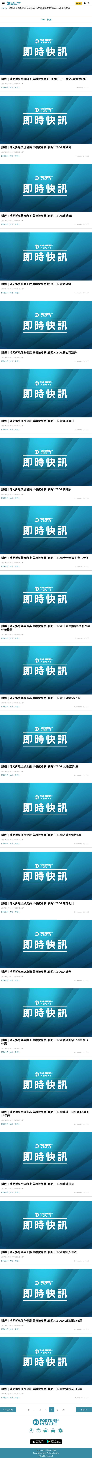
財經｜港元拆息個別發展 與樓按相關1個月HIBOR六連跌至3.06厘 (41, 1389)
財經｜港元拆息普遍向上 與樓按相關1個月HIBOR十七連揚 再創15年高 (45, 557)
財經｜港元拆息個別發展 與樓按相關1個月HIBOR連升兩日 (37, 421)
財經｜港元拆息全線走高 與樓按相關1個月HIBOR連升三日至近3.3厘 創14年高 (45, 1113)
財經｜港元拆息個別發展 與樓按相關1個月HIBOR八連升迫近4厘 (41, 834)
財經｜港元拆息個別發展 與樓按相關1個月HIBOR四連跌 (36, 489)
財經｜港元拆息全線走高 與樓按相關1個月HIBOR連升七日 (37, 903)
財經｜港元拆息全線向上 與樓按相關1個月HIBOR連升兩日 (37, 1183)
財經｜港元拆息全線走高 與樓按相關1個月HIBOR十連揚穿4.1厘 (40, 698)
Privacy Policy (50, 1450)
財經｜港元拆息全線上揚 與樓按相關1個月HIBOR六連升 (36, 971)
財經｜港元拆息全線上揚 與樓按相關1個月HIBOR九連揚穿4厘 (39, 766)
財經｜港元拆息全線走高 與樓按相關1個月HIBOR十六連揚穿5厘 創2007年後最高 (45, 628)
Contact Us (40, 1450)
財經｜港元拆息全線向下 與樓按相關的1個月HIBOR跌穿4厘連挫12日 (44, 78)
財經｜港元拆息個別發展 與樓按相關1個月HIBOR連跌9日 (37, 147)
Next (83, 1410)
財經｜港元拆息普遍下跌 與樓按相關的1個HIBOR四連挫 (36, 284)
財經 (16, 88)
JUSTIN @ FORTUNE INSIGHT (12, 83)
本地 (12, 88)
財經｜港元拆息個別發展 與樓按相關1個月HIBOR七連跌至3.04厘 (41, 1320)
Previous (9, 1410)
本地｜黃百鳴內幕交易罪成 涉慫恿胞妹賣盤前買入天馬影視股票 (39, 8)
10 (63, 1410)
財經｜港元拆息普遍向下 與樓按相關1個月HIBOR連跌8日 (37, 215)
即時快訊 (4, 88)
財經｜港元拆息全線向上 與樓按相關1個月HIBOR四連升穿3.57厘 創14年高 (44, 1042)
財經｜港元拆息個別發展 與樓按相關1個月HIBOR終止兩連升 (39, 352)
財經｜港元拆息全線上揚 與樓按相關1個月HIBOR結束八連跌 (39, 1252)
